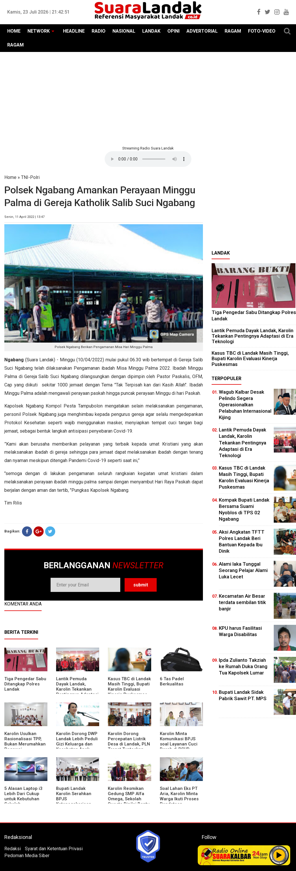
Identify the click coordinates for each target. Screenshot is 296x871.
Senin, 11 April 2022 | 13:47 (24, 217)
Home (10, 177)
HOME (14, 31)
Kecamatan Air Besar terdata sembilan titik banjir (242, 602)
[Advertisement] (148, 98)
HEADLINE (74, 31)
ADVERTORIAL (202, 31)
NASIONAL (123, 31)
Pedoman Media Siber (26, 855)
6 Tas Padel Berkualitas (172, 681)
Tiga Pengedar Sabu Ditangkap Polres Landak (25, 684)
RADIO (99, 31)
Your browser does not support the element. (148, 159)
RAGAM (233, 31)
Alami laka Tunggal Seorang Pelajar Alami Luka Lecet (243, 570)
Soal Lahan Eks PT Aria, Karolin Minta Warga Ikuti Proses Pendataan (179, 796)
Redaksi (12, 848)
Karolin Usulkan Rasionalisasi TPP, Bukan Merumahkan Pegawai (25, 741)
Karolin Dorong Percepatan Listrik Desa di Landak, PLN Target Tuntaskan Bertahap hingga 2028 (129, 746)
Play (279, 855)
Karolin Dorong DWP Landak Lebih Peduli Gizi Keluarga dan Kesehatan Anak (77, 741)
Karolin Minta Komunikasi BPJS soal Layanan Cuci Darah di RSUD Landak (178, 744)
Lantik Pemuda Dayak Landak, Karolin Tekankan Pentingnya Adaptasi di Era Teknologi (77, 689)
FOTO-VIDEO (261, 31)
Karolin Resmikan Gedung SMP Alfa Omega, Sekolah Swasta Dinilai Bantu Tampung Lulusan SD (129, 799)
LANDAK (151, 31)
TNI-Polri (30, 177)
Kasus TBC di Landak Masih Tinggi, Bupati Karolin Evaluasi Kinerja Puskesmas (129, 686)
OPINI (173, 31)
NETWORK (38, 31)
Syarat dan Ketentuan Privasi (54, 848)
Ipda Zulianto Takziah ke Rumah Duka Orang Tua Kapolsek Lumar (243, 666)
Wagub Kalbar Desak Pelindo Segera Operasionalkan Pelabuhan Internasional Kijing (245, 404)
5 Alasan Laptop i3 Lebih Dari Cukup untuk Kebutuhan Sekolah (23, 796)
